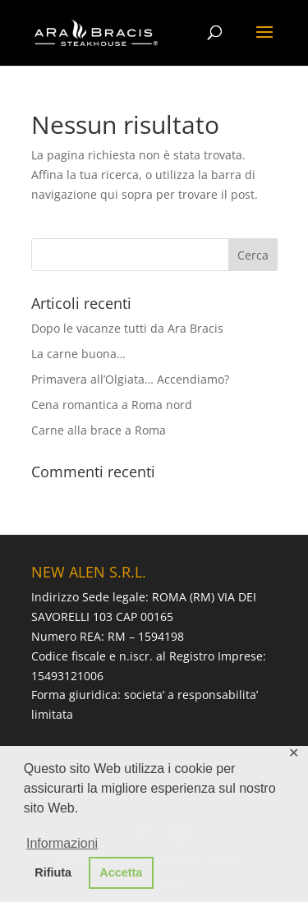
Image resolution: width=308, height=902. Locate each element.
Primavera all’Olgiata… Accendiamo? (130, 379)
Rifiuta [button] (52, 872)
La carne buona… (78, 353)
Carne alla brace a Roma (98, 430)
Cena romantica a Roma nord (111, 404)
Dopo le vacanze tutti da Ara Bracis (127, 328)
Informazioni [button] (62, 843)
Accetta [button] (120, 872)
